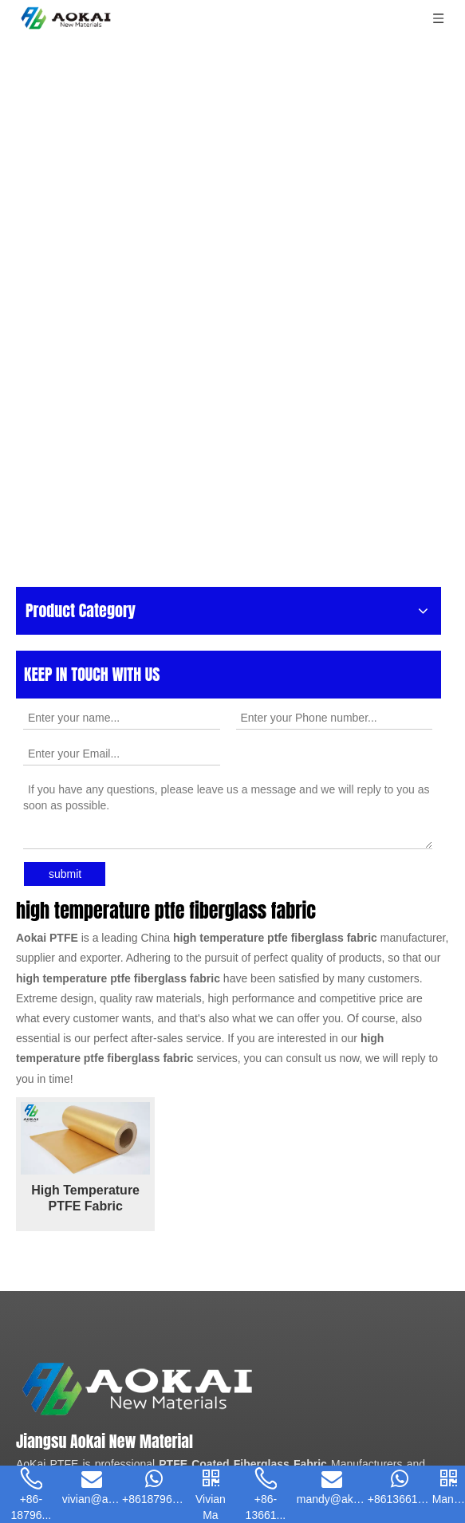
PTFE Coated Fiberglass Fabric (243, 996)
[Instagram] (110, 1348)
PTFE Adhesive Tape (324, 1015)
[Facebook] (26, 1348)
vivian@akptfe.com (120, 1259)
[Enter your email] (86, 1390)
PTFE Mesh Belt (143, 1035)
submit (65, 323)
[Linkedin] (54, 1348)
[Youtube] (82, 1348)
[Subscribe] (400, 1391)
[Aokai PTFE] (222, 901)
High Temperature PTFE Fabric (122, 688)
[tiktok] (165, 1348)
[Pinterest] (138, 1348)
